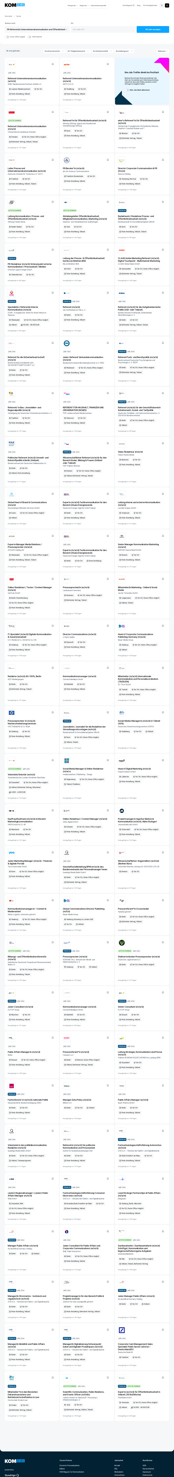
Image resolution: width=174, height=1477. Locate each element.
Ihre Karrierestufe (52, 51)
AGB (144, 1465)
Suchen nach (10, 23)
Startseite (8, 16)
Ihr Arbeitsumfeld (100, 51)
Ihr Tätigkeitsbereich (76, 51)
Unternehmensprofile (98, 5)
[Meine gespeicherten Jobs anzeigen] (167, 5)
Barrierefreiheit (148, 1469)
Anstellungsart (122, 51)
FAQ (115, 1469)
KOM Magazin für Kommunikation (72, 1472)
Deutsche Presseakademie (69, 1465)
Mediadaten (118, 1472)
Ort (72, 23)
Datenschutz (147, 1475)
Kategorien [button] (72, 5)
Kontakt (117, 1465)
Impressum (147, 1472)
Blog (138, 5)
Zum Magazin (128, 5)
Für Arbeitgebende (150, 5)
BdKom (62, 1469)
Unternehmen (119, 1475)
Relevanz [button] (162, 51)
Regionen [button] (83, 5)
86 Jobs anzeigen (152, 29)
